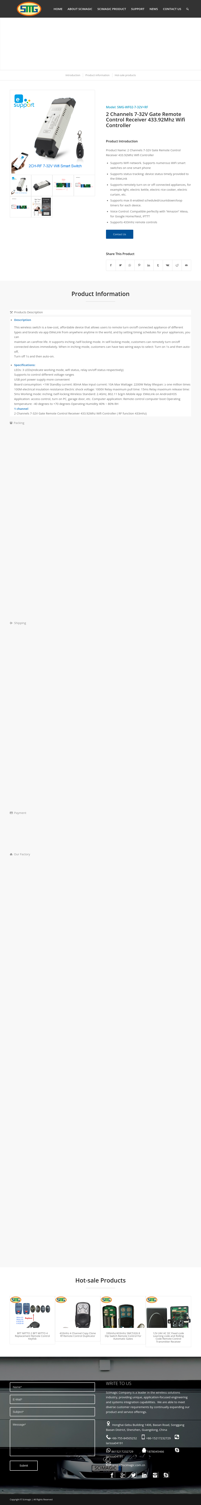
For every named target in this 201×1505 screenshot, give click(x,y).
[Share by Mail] (186, 265)
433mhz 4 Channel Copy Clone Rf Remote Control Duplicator (78, 1334)
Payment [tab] (18, 813)
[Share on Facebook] (111, 265)
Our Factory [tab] (20, 854)
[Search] (187, 9)
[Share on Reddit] (177, 265)
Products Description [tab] (26, 312)
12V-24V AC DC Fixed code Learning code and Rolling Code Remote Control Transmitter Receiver (168, 1337)
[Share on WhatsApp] (129, 265)
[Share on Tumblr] (158, 265)
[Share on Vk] (167, 265)
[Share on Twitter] (120, 265)
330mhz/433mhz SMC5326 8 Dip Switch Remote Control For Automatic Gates (123, 1336)
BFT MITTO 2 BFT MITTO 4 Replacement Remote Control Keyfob (32, 1336)
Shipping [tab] (18, 623)
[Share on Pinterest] (139, 265)
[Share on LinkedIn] (148, 265)
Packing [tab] (17, 423)
